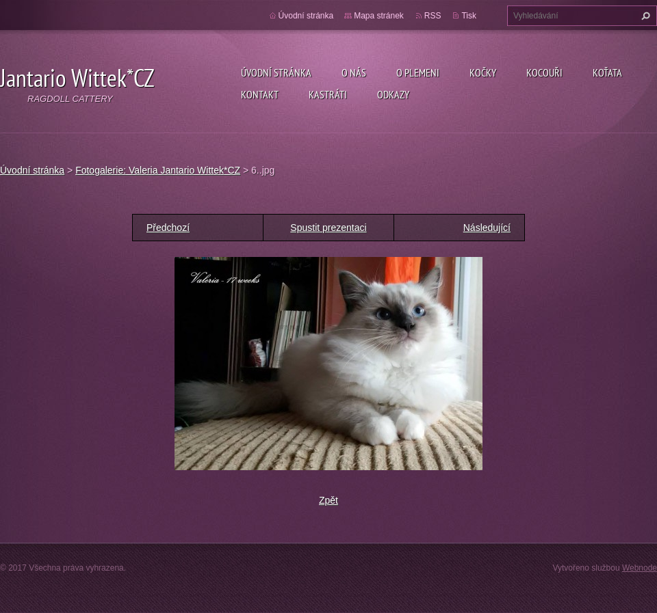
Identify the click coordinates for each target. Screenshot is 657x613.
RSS (432, 16)
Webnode (639, 568)
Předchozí (168, 227)
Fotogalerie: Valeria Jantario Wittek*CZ (157, 170)
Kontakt (260, 94)
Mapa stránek (379, 16)
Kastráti (328, 94)
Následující (487, 227)
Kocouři (544, 72)
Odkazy (393, 94)
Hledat (644, 15)
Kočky (482, 72)
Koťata (607, 72)
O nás (354, 72)
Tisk (468, 16)
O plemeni (417, 72)
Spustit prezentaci (328, 227)
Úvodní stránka (276, 72)
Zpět (328, 500)
